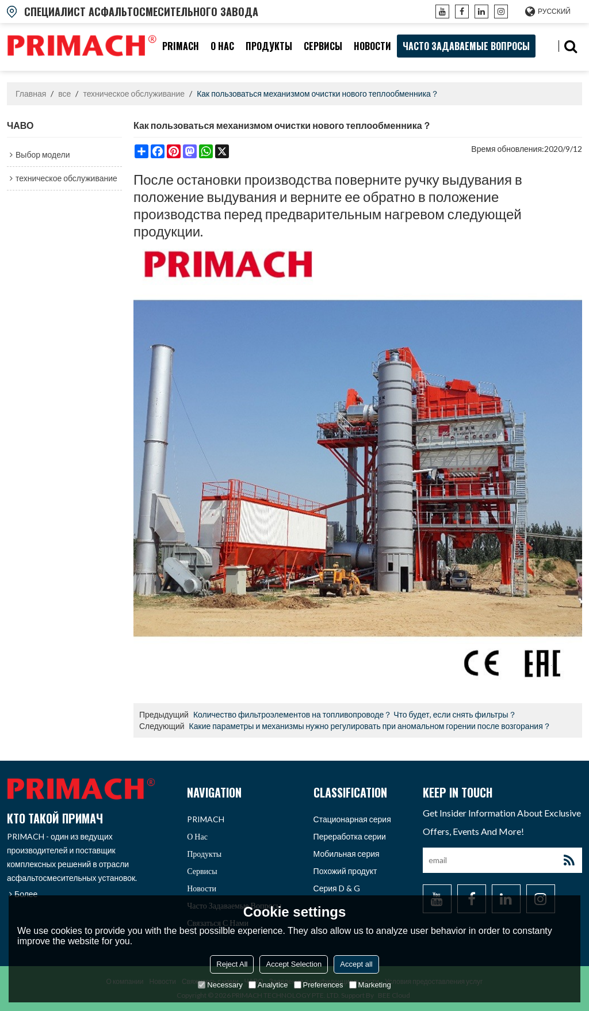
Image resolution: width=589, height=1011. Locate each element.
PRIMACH (180, 46)
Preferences (318, 985)
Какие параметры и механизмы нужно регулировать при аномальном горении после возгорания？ (370, 726)
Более (25, 894)
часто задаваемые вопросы (466, 46)
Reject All (231, 964)
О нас (222, 46)
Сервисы (323, 46)
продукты (269, 46)
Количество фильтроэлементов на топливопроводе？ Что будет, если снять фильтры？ (355, 714)
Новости (372, 46)
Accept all (356, 964)
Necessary (220, 985)
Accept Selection (294, 964)
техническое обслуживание (134, 93)
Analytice (268, 985)
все (64, 93)
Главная (31, 93)
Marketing (370, 985)
